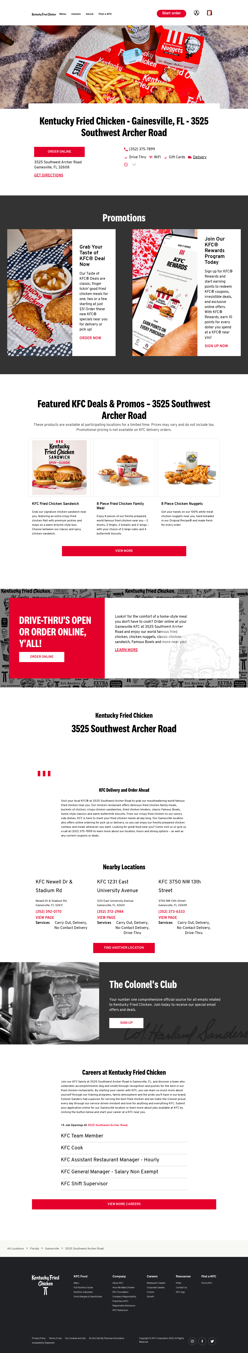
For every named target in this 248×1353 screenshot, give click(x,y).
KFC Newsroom (120, 1310)
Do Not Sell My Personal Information (106, 1338)
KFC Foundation (121, 1292)
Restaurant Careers (156, 1283)
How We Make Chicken (124, 1288)
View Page (45, 918)
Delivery (200, 157)
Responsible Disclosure (124, 1306)
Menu (76, 1283)
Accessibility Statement (43, 1343)
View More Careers (124, 1204)
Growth (150, 1297)
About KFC (118, 1283)
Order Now (90, 338)
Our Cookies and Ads (75, 1338)
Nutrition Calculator (83, 1292)
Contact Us (181, 1288)
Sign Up (126, 1023)
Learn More (126, 650)
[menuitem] (62, 14)
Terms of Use (55, 1338)
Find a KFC (206, 1283)
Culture (150, 1292)
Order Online (59, 152)
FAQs (178, 1283)
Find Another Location (124, 948)
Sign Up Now (216, 346)
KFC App (180, 1292)
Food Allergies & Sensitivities (88, 1297)
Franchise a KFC (120, 1301)
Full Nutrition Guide (83, 1288)
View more (124, 551)
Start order (171, 13)
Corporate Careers (156, 1288)
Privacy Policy (39, 1338)
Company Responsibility (124, 1297)
